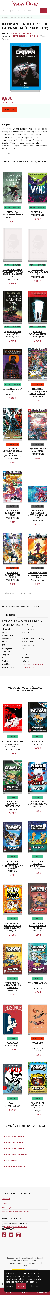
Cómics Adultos (28, 667)
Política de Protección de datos (15, 1211)
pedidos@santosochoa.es (15, 1226)
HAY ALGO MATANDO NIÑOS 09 (12, 213)
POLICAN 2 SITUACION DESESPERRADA (12, 804)
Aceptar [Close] (20, 1286)
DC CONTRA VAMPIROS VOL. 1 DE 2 (37, 271)
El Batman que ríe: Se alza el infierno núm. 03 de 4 (37, 574)
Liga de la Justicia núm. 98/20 (37, 449)
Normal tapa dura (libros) (33, 638)
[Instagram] (18, 1235)
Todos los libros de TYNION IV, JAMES (17, 593)
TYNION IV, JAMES (20, 33)
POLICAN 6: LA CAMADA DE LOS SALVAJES (12, 985)
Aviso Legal (7, 1207)
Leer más (35, 1286)
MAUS (12, 1103)
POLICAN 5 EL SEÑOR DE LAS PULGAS (37, 1105)
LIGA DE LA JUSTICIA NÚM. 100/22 (13, 574)
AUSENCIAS (37, 1043)
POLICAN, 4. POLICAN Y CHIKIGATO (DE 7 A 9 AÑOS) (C (12, 864)
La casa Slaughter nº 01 (12, 390)
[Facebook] (4, 1235)
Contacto (6, 1198)
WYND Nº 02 (37, 212)
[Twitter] (11, 1235)
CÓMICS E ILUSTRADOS (25, 35)
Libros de (14, 1136)
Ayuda (4, 1203)
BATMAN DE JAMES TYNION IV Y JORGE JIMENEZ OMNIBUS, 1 (12, 273)
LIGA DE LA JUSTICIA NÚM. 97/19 (13, 512)
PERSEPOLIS (13, 1043)
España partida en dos (12, 741)
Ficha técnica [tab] (9, 615)
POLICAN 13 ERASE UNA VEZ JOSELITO (37, 802)
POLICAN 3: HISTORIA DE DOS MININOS (37, 925)
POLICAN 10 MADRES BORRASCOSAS (37, 863)
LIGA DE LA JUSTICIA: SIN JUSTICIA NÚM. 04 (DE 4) (37, 514)
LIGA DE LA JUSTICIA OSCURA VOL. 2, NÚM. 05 (37, 391)
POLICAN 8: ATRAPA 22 (37, 984)
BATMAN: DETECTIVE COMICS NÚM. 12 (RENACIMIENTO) (12, 452)
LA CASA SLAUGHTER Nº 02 (38, 332)
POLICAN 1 (37, 741)
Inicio (5, 17)
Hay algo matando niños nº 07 (12, 332)
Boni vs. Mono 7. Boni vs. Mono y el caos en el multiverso (13, 925)
